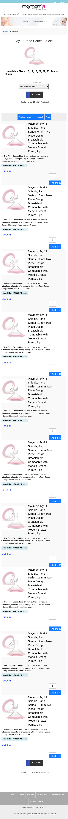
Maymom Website (36, 801)
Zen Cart (53, 813)
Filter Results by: (34, 82)
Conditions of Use (57, 795)
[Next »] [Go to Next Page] (39, 95)
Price (48, 117)
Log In (63, 2)
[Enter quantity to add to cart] (52, 176)
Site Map (30, 795)
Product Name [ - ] (26, 117)
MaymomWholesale (32, 813)
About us (21, 795)
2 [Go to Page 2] (32, 95)
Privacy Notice (42, 795)
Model (40, 117)
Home (53, 2)
